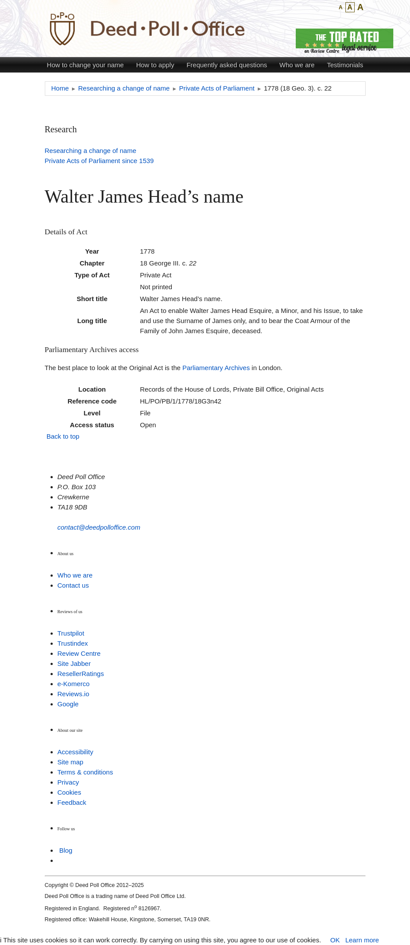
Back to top (63, 436)
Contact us (73, 585)
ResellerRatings (81, 673)
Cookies (69, 792)
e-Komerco (74, 683)
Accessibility (76, 752)
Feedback (72, 802)
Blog (66, 850)
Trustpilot (71, 633)
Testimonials (345, 65)
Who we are (297, 65)
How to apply (155, 65)
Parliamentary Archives (216, 367)
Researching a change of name (90, 150)
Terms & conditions (85, 772)
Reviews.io (74, 694)
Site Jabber (74, 663)
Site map (70, 762)
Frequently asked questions (226, 65)
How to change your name (85, 65)
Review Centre (79, 653)
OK (335, 940)
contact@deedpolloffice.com (99, 527)
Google (68, 704)
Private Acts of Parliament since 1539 (99, 160)
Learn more (362, 940)
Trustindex (73, 643)
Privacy (68, 782)
